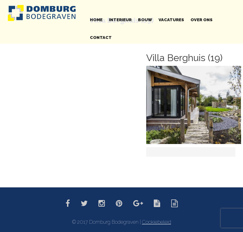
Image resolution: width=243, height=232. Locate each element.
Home (96, 19)
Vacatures (171, 19)
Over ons (201, 19)
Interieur (120, 19)
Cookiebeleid (156, 222)
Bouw (145, 19)
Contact (101, 37)
